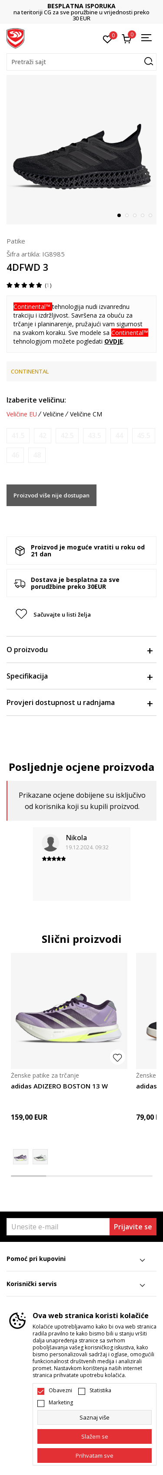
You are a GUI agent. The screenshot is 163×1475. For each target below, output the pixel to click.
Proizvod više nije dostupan (51, 495)
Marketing (61, 1402)
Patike (16, 241)
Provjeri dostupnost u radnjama (79, 702)
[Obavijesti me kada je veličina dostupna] (18, 435)
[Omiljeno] (107, 38)
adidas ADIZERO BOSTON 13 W (59, 1086)
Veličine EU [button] (22, 414)
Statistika (100, 1390)
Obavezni (60, 1390)
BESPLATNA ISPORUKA (81, 6)
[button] (81, 62)
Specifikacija (79, 676)
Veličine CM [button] (86, 414)
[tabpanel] (81, 149)
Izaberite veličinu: (36, 400)
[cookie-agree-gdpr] (94, 1436)
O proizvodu (79, 649)
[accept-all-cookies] (94, 1455)
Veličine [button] (53, 414)
